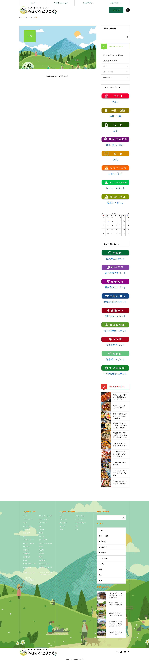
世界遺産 (41, 529)
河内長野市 (26, 553)
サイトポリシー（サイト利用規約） (29, 579)
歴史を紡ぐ (26, 546)
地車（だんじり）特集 (45, 543)
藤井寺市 (26, 550)
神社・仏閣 (26, 533)
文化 (76, 529)
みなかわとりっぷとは (60, 3)
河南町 (25, 560)
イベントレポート (44, 563)
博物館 (41, 533)
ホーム (33, 3)
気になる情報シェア (29, 563)
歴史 (61, 529)
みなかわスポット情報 (110, 60)
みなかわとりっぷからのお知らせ (113, 55)
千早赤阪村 (42, 560)
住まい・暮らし (80, 516)
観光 (40, 526)
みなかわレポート (116, 3)
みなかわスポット (88, 3)
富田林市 (41, 553)
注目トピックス (108, 72)
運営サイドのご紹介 (29, 572)
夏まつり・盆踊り (28, 543)
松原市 (41, 546)
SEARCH (128, 10)
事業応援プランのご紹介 (45, 568)
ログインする (116, 10)
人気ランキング (28, 519)
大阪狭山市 (26, 557)
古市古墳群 (26, 529)
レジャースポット (28, 526)
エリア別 (41, 536)
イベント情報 (43, 540)
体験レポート (27, 567)
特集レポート (107, 77)
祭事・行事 (63, 522)
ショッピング (43, 522)
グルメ (25, 522)
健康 (24, 536)
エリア (105, 66)
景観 (76, 526)
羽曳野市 (41, 550)
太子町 (41, 557)
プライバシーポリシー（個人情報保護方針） (45, 573)
